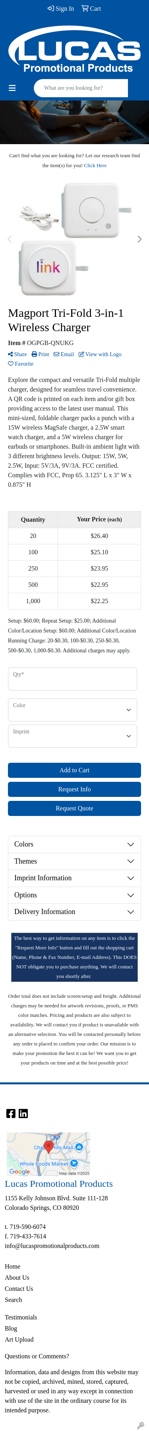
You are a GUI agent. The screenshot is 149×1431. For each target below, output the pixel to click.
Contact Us (19, 1288)
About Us (17, 1277)
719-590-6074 (28, 1226)
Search (13, 1299)
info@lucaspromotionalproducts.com (52, 1245)
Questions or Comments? (37, 1356)
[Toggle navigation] (12, 88)
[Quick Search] (81, 88)
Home (12, 1266)
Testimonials (21, 1317)
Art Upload (19, 1339)
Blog (11, 1328)
